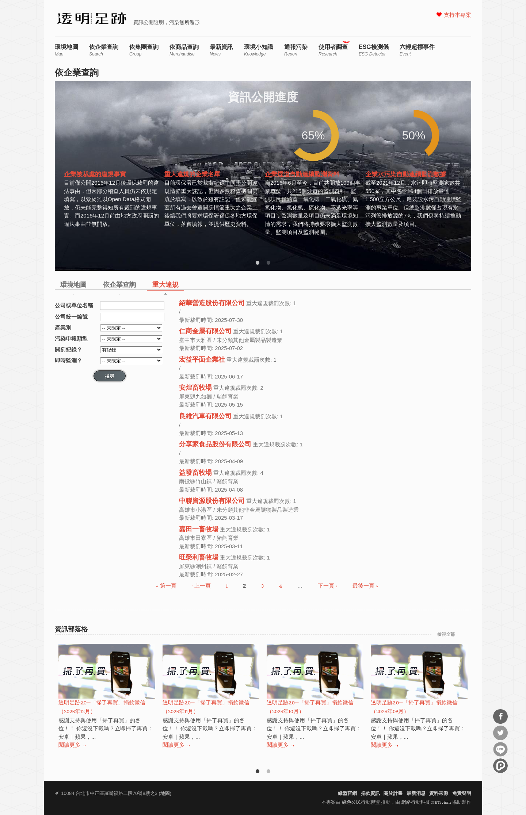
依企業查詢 (103, 50)
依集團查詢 (144, 50)
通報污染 (296, 50)
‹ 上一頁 (201, 586)
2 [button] (268, 263)
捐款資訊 (370, 793)
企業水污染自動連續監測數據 (405, 175)
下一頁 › (327, 586)
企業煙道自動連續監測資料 (302, 175)
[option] (112, 174)
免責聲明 (461, 793)
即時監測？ (68, 360)
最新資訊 (221, 50)
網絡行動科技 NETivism (426, 802)
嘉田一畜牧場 (198, 530)
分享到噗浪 (500, 765)
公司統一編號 (71, 317)
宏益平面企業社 (202, 360)
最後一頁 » (365, 586)
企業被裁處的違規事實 (95, 175)
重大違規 (165, 285)
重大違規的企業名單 (192, 175)
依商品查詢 (184, 50)
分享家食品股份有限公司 (215, 445)
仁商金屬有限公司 (205, 331)
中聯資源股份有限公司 (212, 501)
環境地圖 (66, 50)
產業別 (63, 327)
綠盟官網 (347, 793)
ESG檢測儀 (374, 50)
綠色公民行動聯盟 (361, 802)
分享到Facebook (500, 716)
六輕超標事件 (417, 50)
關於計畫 (393, 793)
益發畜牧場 (195, 473)
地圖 (165, 793)
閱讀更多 (69, 745)
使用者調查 (333, 50)
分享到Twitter (500, 733)
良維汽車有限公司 (205, 416)
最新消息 (416, 793)
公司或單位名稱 (74, 305)
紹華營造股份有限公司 (212, 303)
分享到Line (500, 749)
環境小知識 (258, 50)
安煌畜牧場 (195, 388)
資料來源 (438, 793)
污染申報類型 (71, 338)
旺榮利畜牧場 (198, 558)
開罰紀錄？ (68, 349)
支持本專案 (457, 15)
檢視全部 (446, 634)
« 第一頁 (166, 586)
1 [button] (257, 263)
